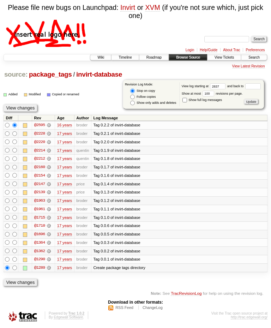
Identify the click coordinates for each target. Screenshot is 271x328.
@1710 (39, 226)
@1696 (39, 235)
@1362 (39, 252)
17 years (64, 133)
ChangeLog (153, 309)
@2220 (39, 142)
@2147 (39, 184)
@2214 (39, 150)
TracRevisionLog (186, 294)
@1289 (39, 269)
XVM (152, 7)
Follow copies (143, 97)
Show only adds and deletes (153, 103)
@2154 (39, 176)
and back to (244, 86)
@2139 (39, 193)
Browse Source (188, 57)
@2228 (39, 133)
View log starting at (204, 86)
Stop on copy (142, 91)
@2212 (39, 159)
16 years (64, 125)
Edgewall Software (68, 319)
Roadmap (154, 57)
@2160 (39, 167)
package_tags (50, 74)
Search (254, 57)
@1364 (39, 243)
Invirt (127, 7)
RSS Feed (124, 309)
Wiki (100, 57)
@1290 (39, 260)
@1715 (39, 218)
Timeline (125, 57)
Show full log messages (202, 100)
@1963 (39, 201)
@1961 (39, 210)
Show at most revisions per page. (212, 93)
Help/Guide (208, 50)
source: (16, 74)
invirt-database (99, 74)
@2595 (39, 125)
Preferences (255, 50)
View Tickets (224, 57)
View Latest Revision (248, 66)
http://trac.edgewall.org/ (249, 319)
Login (190, 50)
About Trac (231, 50)
